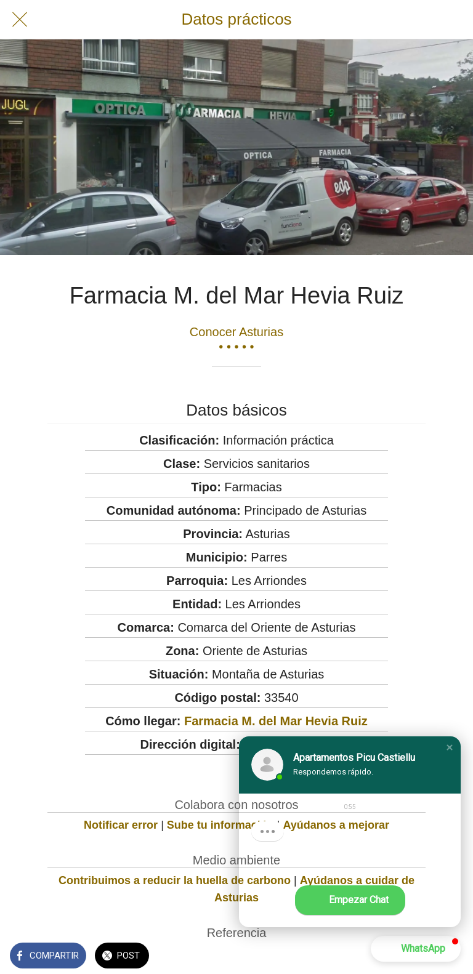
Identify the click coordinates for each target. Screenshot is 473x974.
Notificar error (121, 825)
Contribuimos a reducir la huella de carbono (175, 880)
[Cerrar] (19, 19)
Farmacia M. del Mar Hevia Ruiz (276, 721)
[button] (449, 747)
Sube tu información (220, 825)
